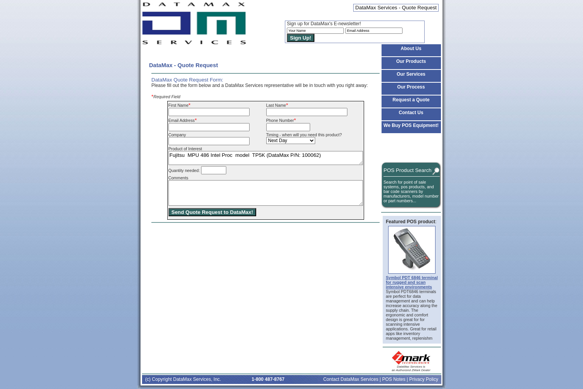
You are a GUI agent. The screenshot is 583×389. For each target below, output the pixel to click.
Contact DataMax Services (350, 379)
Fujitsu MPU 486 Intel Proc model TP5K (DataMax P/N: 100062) (265, 158)
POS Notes (393, 379)
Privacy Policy (423, 379)
